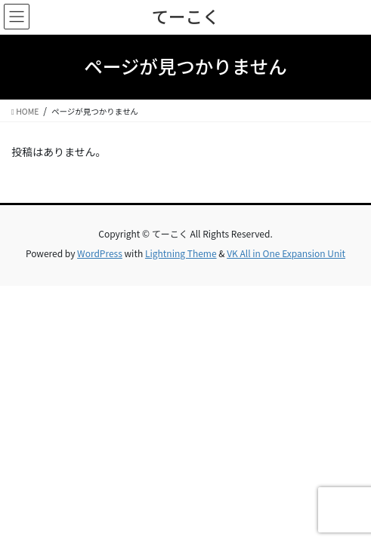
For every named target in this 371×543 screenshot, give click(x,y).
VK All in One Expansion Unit (286, 253)
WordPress (99, 253)
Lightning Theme (181, 253)
